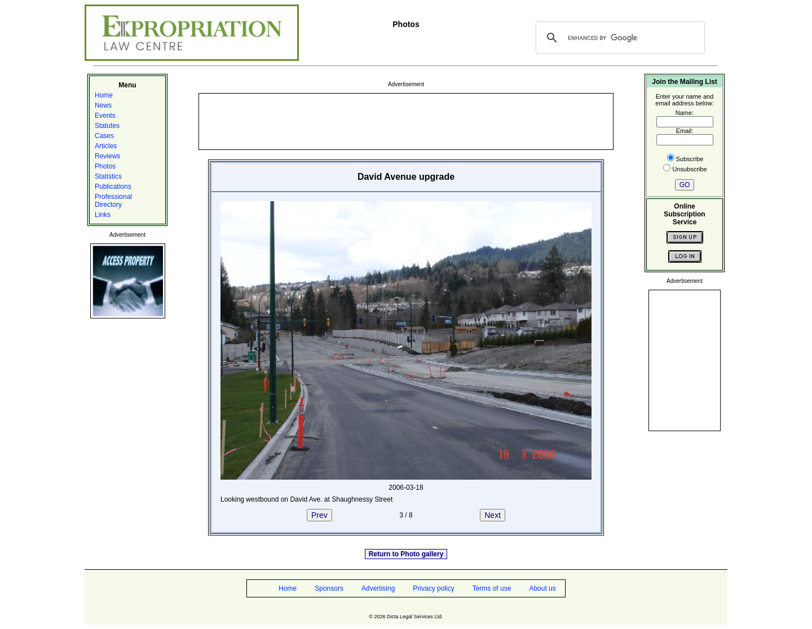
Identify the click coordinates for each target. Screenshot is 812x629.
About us (542, 588)
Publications (113, 187)
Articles (106, 146)
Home (104, 95)
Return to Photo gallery (406, 554)
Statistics (108, 176)
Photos (105, 166)
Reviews (107, 156)
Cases (104, 136)
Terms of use (492, 588)
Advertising (378, 588)
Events (105, 115)
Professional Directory (113, 201)
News (103, 105)
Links (103, 215)
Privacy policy (433, 588)
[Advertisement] (406, 120)
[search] (618, 38)
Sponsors (329, 588)
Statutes (107, 126)
